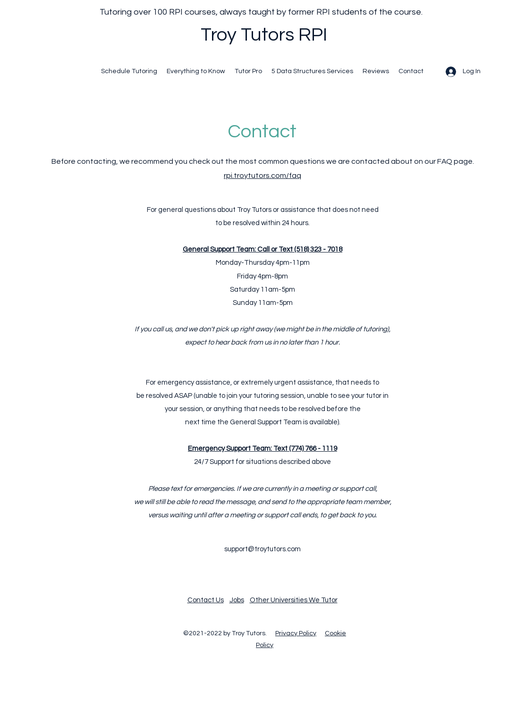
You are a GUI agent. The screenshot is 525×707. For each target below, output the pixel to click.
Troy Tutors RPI (264, 34)
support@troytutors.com (262, 549)
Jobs (236, 600)
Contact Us (205, 600)
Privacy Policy (295, 633)
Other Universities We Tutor (294, 600)
